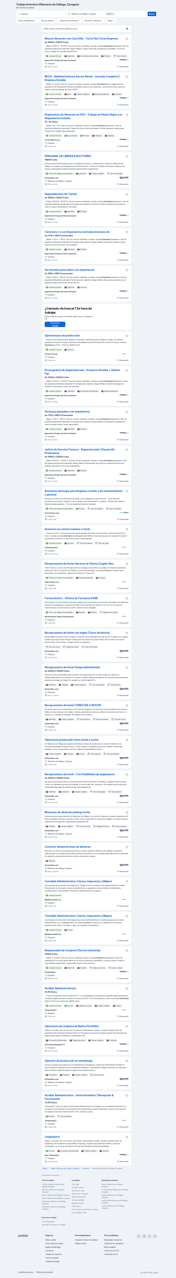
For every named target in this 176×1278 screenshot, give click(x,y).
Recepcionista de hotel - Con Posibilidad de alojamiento (80, 776)
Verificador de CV (111, 1254)
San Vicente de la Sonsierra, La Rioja (85, 1212)
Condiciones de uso (25, 1272)
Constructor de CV (111, 1251)
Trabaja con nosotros (53, 1254)
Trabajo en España (52, 1261)
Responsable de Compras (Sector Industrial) (72, 952)
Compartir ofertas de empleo (86, 1240)
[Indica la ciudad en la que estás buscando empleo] (91, 14)
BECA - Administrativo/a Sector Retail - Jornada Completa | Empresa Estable (82, 78)
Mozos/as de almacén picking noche (67, 814)
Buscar (152, 14)
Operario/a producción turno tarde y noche (72, 742)
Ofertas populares (48, 1224)
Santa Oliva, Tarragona (80, 1196)
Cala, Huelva (76, 1208)
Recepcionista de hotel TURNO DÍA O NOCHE (73, 707)
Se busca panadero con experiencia (67, 413)
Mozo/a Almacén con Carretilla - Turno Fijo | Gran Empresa (81, 38)
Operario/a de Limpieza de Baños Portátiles (72, 1028)
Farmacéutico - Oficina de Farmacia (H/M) (71, 600)
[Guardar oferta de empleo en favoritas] (127, 39)
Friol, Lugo (75, 1186)
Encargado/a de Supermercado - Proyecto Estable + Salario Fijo (82, 374)
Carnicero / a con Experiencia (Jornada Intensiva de (77, 232)
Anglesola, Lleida (78, 1205)
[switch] (128, 29)
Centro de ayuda (51, 1258)
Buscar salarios (110, 1247)
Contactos (49, 1251)
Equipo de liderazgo (53, 1247)
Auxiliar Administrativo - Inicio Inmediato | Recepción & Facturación (79, 1099)
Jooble (155, 1272)
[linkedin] (155, 1236)
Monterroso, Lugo (78, 1193)
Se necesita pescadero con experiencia (69, 269)
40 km (110, 14)
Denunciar (123, 66)
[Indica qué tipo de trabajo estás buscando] (41, 14)
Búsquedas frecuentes (52, 1177)
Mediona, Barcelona (79, 1199)
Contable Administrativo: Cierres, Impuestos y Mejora (78, 883)
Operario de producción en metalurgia (68, 1063)
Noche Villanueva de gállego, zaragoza (56, 1197)
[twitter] (149, 1236)
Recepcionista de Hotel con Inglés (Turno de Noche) (77, 635)
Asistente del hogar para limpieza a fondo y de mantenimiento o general (84, 495)
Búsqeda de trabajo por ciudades (53, 1227)
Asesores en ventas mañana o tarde (67, 531)
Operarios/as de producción (62, 337)
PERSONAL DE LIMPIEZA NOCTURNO (68, 156)
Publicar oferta (80, 1243)
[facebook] (138, 1236)
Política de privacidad (44, 1272)
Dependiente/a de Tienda (61, 194)
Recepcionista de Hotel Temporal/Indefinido (72, 669)
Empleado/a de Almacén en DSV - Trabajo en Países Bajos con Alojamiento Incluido (83, 116)
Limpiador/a (52, 1139)
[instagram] (144, 1236)
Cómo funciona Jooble (54, 1243)
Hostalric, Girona (78, 1190)
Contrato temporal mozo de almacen (68, 849)
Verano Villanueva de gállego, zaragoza (56, 1200)
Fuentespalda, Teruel (79, 1215)
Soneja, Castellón (78, 1202)
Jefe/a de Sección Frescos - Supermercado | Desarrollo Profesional (80, 453)
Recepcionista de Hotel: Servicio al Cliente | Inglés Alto (79, 566)
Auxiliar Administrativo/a (60, 990)
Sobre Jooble (50, 1240)
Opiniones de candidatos (114, 1243)
